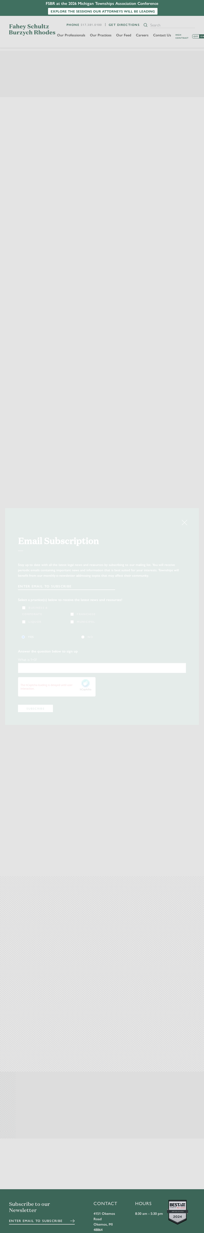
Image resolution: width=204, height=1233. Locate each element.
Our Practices (101, 34)
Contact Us (163, 34)
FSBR (32, 30)
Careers (142, 34)
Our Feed (124, 34)
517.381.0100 (91, 24)
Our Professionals (72, 34)
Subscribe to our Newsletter (29, 1207)
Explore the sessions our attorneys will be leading (103, 11)
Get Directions (124, 24)
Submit (72, 1221)
